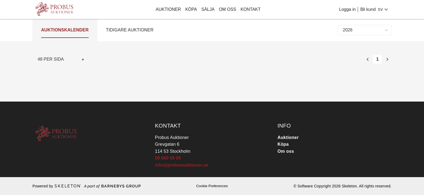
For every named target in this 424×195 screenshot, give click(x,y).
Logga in (347, 9)
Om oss (227, 9)
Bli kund (368, 9)
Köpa (191, 9)
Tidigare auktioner (130, 30)
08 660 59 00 (168, 158)
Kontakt (250, 9)
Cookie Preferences (212, 186)
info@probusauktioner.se (181, 165)
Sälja (207, 9)
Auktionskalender (65, 30)
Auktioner (168, 9)
